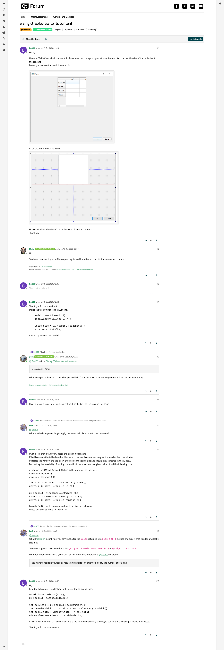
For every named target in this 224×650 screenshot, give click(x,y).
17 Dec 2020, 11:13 (51, 48)
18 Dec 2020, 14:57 (51, 581)
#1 (158, 48)
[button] (3, 646)
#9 (158, 530)
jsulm (31, 356)
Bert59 (32, 48)
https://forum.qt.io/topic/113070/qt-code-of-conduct (76, 269)
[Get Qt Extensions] (3, 44)
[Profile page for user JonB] (23, 427)
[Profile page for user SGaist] (23, 250)
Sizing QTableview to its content (62, 361)
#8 (158, 449)
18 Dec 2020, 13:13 (51, 399)
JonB (31, 425)
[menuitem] (220, 3)
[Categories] (3, 3)
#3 (158, 283)
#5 (158, 356)
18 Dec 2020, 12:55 (70, 356)
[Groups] (3, 32)
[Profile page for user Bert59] (23, 50)
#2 (158, 248)
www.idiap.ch (47, 266)
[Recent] (3, 9)
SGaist (31, 248)
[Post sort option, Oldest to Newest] (32, 39)
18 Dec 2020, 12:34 (51, 283)
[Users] (3, 26)
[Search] (3, 38)
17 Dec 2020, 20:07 (70, 248)
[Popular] (3, 21)
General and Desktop (42, 29)
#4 (158, 301)
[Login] (220, 3)
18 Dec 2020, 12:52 (51, 301)
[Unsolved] (3, 50)
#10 (157, 581)
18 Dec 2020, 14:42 (49, 530)
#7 (158, 425)
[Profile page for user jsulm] (23, 358)
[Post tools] (156, 240)
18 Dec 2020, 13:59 (51, 449)
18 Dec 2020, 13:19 (49, 425)
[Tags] (3, 15)
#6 (158, 399)
